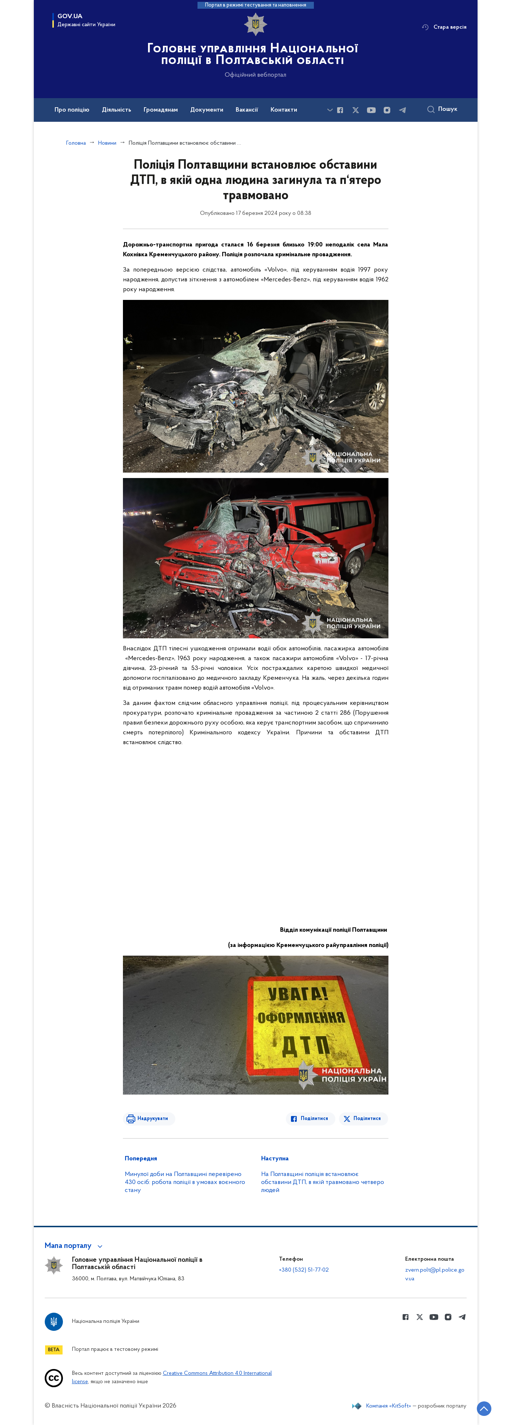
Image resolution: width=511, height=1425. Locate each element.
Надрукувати (152, 1118)
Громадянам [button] (161, 110)
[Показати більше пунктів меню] (330, 110)
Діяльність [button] (116, 110)
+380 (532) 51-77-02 (304, 1270)
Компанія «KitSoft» (388, 1406)
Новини (107, 143)
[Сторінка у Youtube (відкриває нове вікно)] (371, 110)
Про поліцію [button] (72, 110)
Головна (76, 143)
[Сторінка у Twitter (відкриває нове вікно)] (355, 110)
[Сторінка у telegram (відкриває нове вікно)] (402, 110)
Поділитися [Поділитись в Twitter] (367, 1118)
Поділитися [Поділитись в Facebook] (314, 1118)
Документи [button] (206, 110)
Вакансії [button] (247, 110)
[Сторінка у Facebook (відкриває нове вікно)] (340, 110)
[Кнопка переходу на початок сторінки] (483, 1408)
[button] (75, 1246)
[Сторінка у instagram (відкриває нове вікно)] (387, 110)
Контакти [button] (284, 110)
